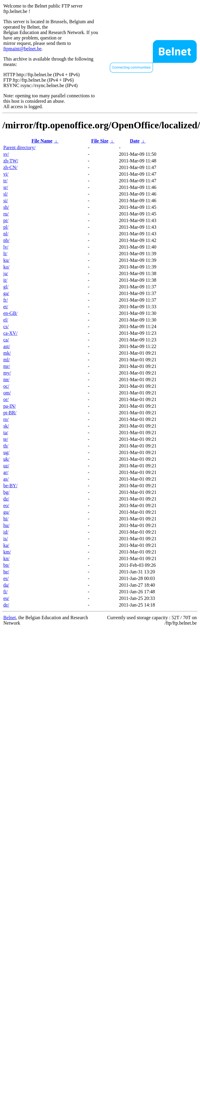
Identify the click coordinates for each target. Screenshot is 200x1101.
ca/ (6, 339)
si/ (5, 200)
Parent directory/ (19, 147)
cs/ (6, 326)
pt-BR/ (10, 412)
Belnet (9, 617)
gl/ (5, 286)
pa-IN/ (9, 406)
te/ (5, 439)
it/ (5, 280)
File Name (42, 140)
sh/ (6, 207)
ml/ (6, 359)
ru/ (6, 213)
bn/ (6, 565)
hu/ (6, 525)
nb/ (6, 240)
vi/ (5, 174)
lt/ (5, 253)
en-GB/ (10, 313)
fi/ (5, 591)
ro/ (6, 419)
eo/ (6, 505)
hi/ (5, 518)
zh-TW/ (10, 160)
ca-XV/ (10, 333)
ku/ (6, 260)
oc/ (6, 386)
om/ (7, 392)
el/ (5, 319)
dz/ (6, 498)
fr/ (5, 300)
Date (135, 140)
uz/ (6, 465)
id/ (5, 532)
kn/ (6, 558)
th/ (5, 445)
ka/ (6, 545)
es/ (6, 578)
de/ (6, 604)
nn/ (6, 379)
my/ (7, 372)
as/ (6, 478)
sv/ (6, 154)
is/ (5, 538)
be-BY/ (10, 485)
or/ (6, 399)
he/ (6, 571)
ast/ (6, 346)
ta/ (5, 432)
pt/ (5, 220)
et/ (5, 306)
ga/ (6, 293)
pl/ (5, 227)
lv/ (5, 246)
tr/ (5, 180)
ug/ (6, 452)
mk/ (7, 353)
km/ (7, 551)
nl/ (5, 233)
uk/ (6, 459)
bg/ (6, 492)
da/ (6, 585)
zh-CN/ (10, 167)
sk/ (6, 425)
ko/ (6, 266)
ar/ (5, 472)
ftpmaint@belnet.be (22, 48)
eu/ (6, 598)
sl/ (5, 193)
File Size (99, 140)
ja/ (5, 273)
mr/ (6, 366)
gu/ (6, 512)
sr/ (5, 187)
